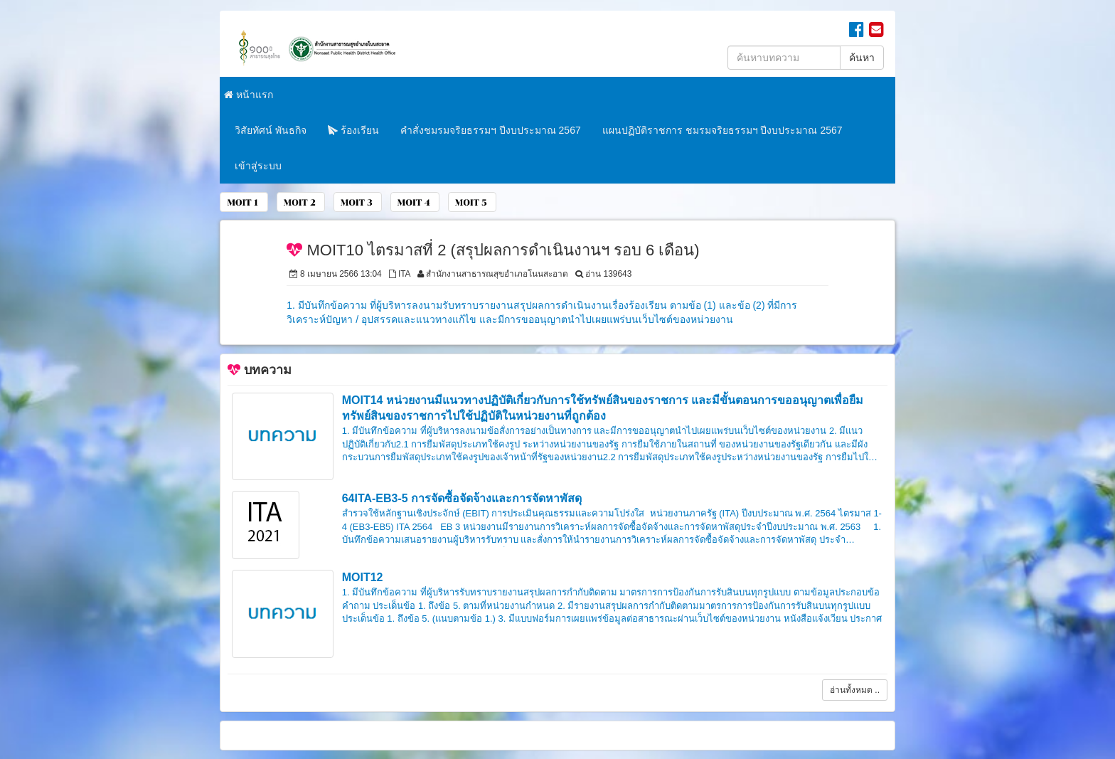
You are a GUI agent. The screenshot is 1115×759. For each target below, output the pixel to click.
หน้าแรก (248, 94)
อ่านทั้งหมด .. (855, 690)
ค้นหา (862, 57)
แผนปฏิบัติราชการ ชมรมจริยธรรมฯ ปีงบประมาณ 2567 (722, 130)
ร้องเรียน (353, 130)
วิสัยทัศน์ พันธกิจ (270, 130)
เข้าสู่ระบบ (258, 165)
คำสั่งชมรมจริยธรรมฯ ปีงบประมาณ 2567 (490, 130)
